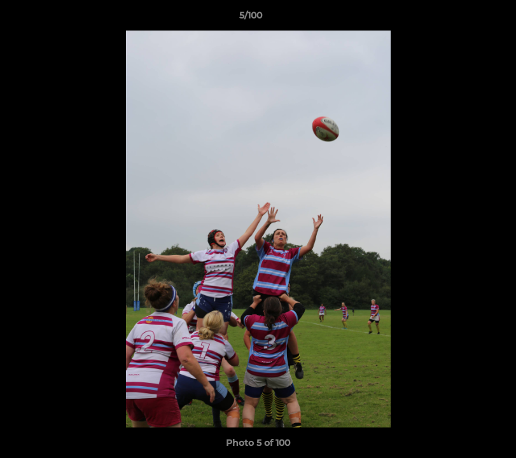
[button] (462, 18)
